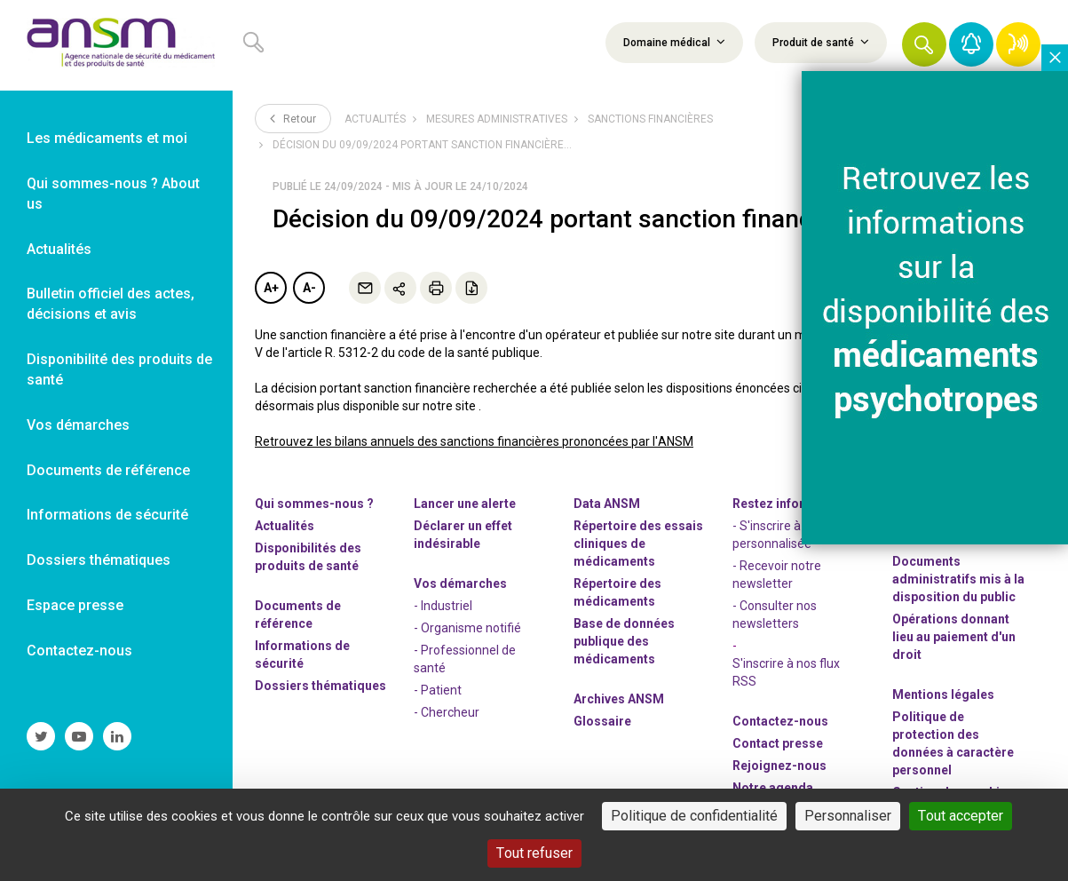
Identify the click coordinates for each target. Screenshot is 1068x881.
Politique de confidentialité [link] (694, 815)
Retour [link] (293, 118)
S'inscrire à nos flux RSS (786, 672)
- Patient (438, 690)
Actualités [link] (59, 249)
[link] (116, 45)
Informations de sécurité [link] (107, 514)
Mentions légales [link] (943, 694)
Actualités (375, 119)
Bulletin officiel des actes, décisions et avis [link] (110, 303)
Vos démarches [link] (78, 425)
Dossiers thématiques (320, 686)
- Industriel (443, 606)
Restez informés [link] (781, 503)
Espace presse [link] (75, 605)
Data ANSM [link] (607, 503)
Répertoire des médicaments (617, 592)
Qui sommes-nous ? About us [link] (113, 193)
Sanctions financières (650, 119)
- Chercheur (446, 712)
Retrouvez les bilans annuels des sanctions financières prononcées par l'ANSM (474, 441)
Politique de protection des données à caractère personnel (953, 743)
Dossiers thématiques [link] (98, 560)
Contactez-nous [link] (79, 650)
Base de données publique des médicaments (624, 641)
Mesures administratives (496, 119)
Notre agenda (772, 788)
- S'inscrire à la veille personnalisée (788, 535)
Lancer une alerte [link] (465, 503)
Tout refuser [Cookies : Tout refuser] (534, 853)
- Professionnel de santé (465, 659)
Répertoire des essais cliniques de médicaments (638, 543)
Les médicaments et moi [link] (107, 138)
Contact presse (777, 743)
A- (309, 288)
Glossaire (602, 721)
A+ (271, 288)
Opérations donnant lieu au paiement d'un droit (954, 637)
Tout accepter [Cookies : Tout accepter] (960, 815)
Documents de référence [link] (108, 470)
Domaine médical (674, 42)
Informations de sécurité (302, 655)
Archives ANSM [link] (619, 699)
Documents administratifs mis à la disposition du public (958, 579)
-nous (779, 765)
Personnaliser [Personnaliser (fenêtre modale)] (847, 815)
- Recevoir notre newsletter (776, 575)
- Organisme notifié (467, 628)
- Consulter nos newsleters (774, 615)
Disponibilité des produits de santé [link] (119, 369)
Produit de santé (820, 42)
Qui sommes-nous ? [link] (314, 503)
